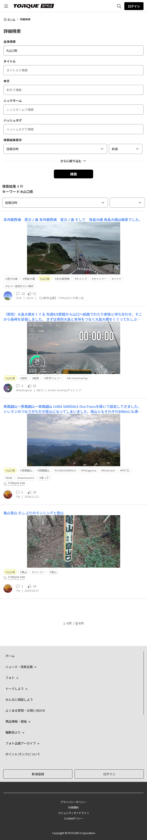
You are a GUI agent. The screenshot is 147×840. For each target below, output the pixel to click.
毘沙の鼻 (12, 278)
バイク (117, 278)
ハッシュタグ (12, 120)
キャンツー (100, 278)
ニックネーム (12, 100)
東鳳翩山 (27, 470)
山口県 (46, 278)
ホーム (9, 19)
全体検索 (9, 41)
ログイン (134, 6)
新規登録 (38, 774)
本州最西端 (63, 278)
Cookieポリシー (73, 818)
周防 (24, 378)
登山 (53, 572)
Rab (9, 478)
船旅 (36, 378)
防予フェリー (54, 378)
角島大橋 (29, 278)
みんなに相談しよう (19, 699)
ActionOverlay (78, 378)
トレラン (39, 572)
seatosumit (26, 478)
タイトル (9, 61)
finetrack (109, 470)
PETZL (126, 470)
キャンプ (81, 278)
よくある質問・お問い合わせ (25, 710)
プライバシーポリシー (73, 802)
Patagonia (89, 470)
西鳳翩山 (44, 470)
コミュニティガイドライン (73, 813)
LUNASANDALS (66, 470)
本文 (6, 81)
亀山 (24, 572)
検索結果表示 (12, 140)
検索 (73, 174)
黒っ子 (45, 478)
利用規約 (73, 807)
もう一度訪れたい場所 (20, 286)
